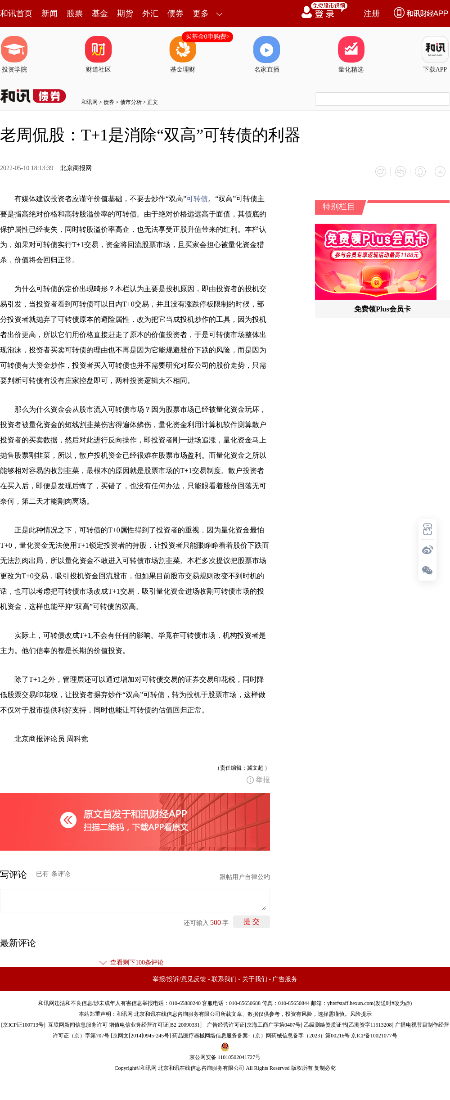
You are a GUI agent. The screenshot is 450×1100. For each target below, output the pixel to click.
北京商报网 (76, 168)
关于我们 (254, 979)
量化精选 (351, 54)
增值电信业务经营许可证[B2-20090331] (155, 1025)
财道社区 (98, 54)
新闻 (49, 13)
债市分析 (131, 102)
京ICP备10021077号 (374, 1035)
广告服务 (284, 979)
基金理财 (182, 54)
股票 (75, 13)
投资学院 (14, 54)
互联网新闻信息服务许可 (78, 1025)
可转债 (197, 199)
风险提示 (361, 1014)
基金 (100, 13)
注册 (372, 13)
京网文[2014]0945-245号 (140, 1035)
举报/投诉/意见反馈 (180, 979)
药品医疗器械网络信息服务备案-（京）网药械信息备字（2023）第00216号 (261, 1035)
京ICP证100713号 (23, 1025)
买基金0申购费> (207, 36)
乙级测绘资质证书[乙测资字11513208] (349, 1025)
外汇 (150, 13)
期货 (125, 13)
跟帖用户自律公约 (245, 877)
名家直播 (266, 54)
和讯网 (89, 102)
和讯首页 (16, 13)
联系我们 (224, 979)
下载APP (435, 54)
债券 (175, 13)
